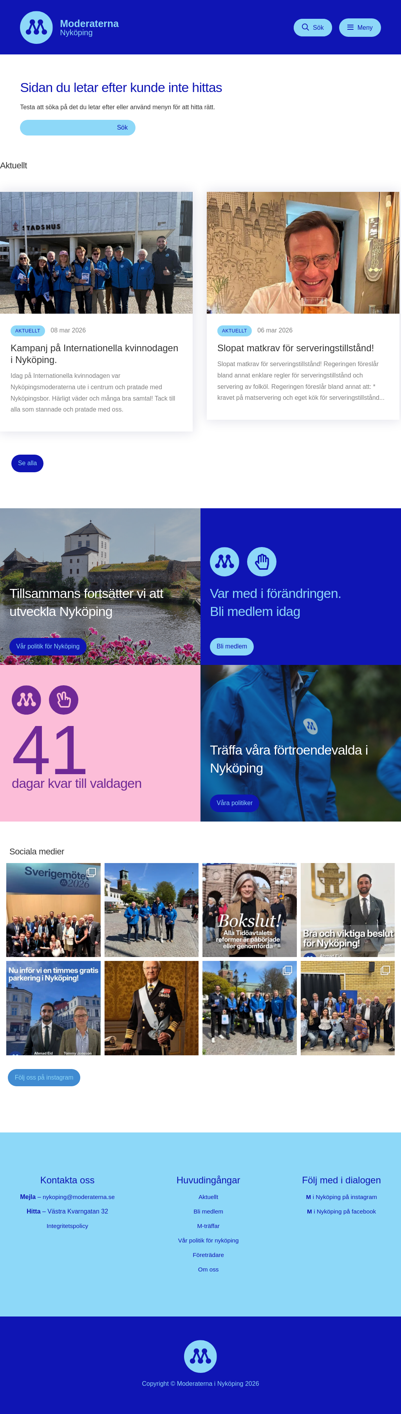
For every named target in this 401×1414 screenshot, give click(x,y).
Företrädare (210, 1253)
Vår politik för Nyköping (43, 646)
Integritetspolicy (69, 1224)
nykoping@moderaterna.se (80, 1195)
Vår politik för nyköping (210, 1238)
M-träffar (210, 1224)
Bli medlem (229, 646)
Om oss (210, 1267)
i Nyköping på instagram (341, 1195)
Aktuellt (210, 1195)
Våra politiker (232, 803)
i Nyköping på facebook (341, 1209)
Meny (365, 27)
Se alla (25, 463)
